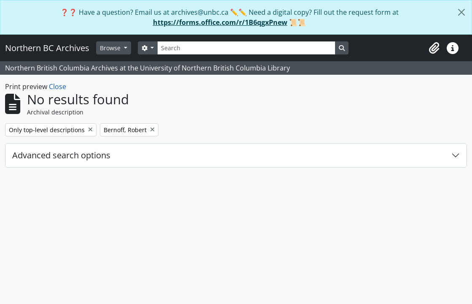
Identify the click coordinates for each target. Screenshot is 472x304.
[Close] (461, 12)
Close (57, 86)
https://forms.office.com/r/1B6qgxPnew (220, 22)
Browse (111, 48)
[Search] (246, 47)
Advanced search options (61, 155)
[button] (434, 48)
